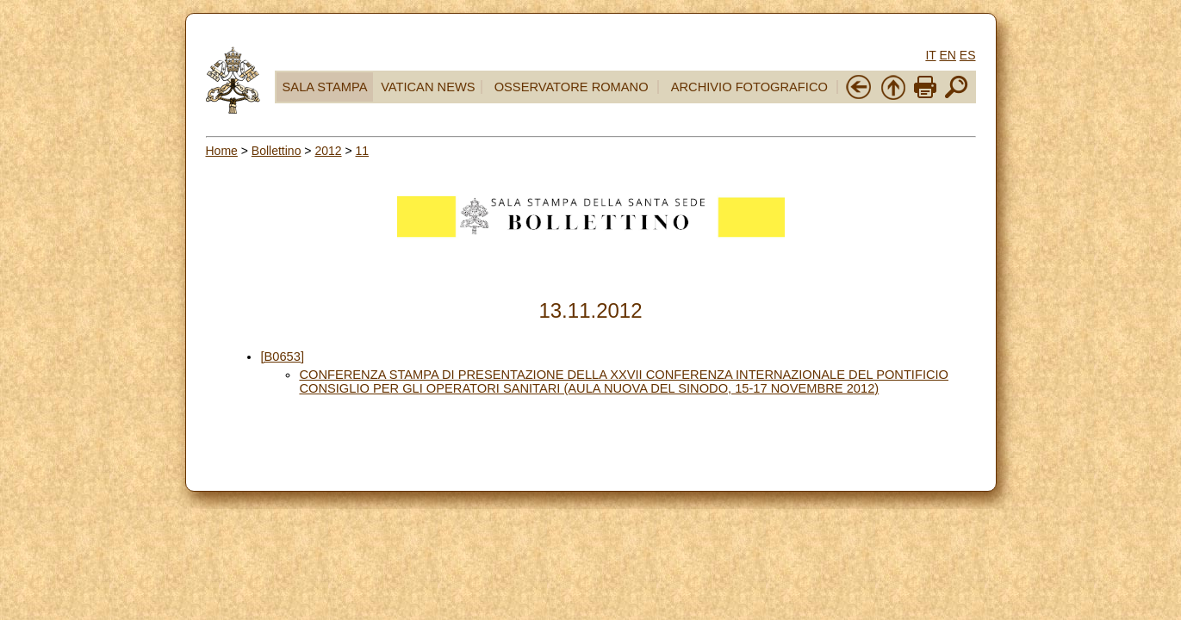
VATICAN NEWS (428, 87)
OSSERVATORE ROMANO (571, 87)
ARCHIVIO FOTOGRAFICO (749, 87)
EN (947, 55)
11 (363, 151)
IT (930, 55)
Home (222, 151)
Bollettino (276, 151)
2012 (327, 151)
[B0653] (282, 356)
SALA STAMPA (325, 87)
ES (968, 55)
